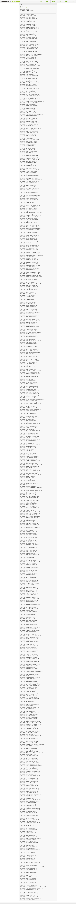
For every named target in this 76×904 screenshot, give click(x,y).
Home (41, 1)
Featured (47, 1)
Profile (60, 1)
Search (66, 1)
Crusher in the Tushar (24, 7)
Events (53, 1)
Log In (72, 1)
